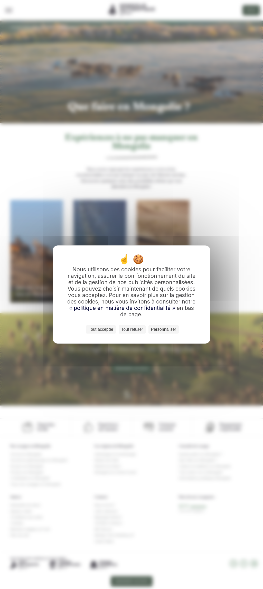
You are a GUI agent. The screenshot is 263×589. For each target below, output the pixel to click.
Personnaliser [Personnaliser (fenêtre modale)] (163, 329)
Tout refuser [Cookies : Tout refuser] (132, 329)
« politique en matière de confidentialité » (123, 308)
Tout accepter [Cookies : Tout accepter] (101, 329)
